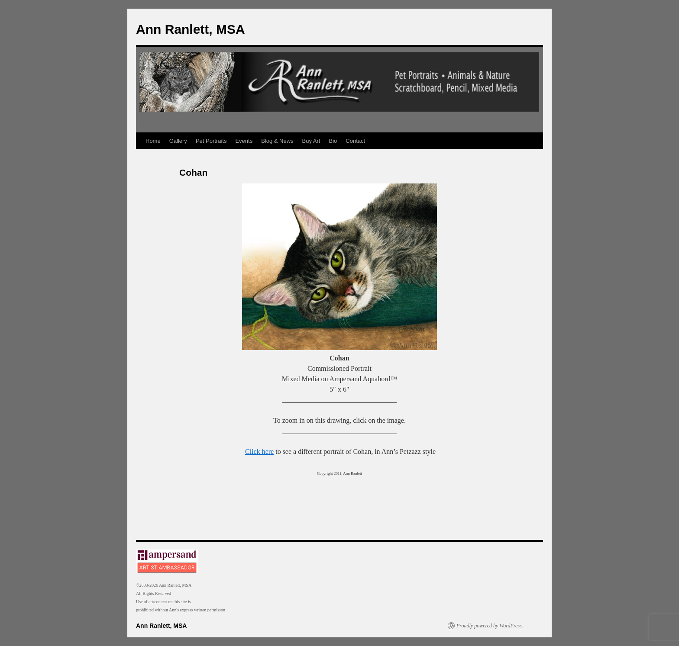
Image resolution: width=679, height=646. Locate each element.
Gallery (178, 141)
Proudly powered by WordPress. (489, 626)
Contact (355, 141)
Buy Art (311, 141)
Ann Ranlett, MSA (190, 29)
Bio (333, 141)
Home (153, 141)
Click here (259, 451)
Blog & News (277, 141)
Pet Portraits (211, 141)
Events (243, 141)
